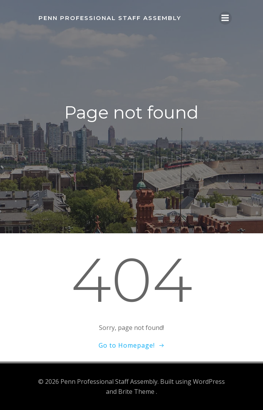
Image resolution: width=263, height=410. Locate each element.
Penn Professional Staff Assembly (110, 18)
